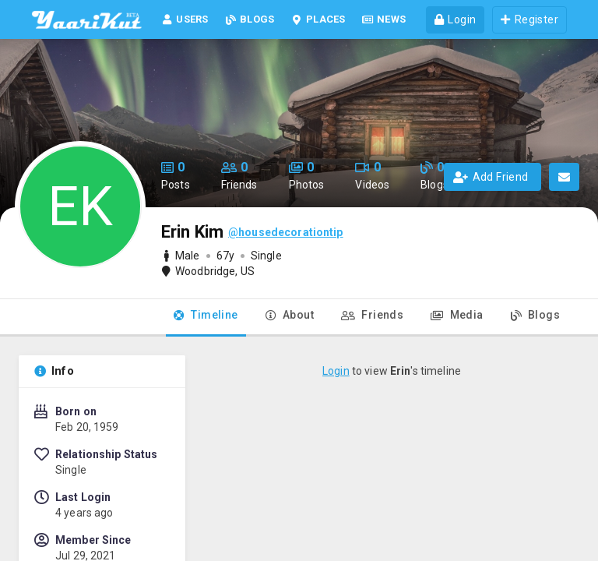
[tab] (206, 318)
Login (336, 371)
